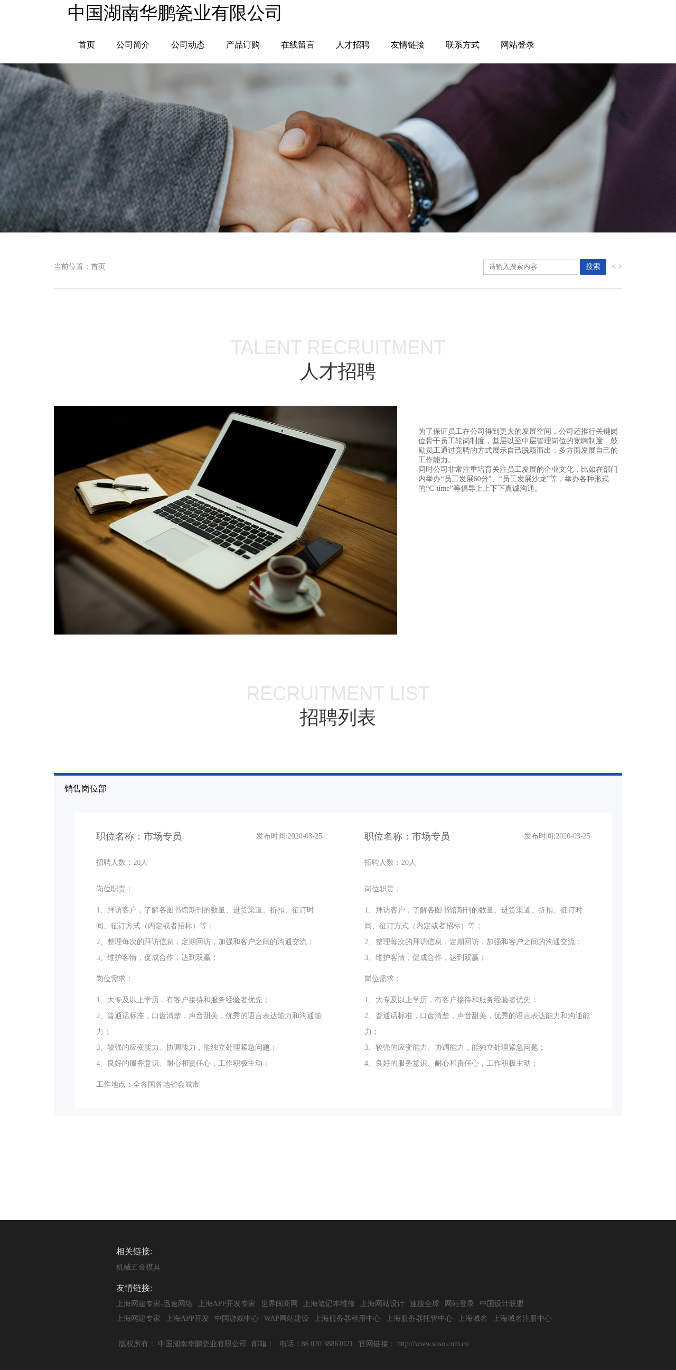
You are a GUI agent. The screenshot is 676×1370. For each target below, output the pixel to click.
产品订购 (243, 44)
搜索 (593, 266)
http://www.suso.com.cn (433, 1344)
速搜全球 (424, 1304)
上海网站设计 (382, 1304)
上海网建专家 (138, 1318)
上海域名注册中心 (522, 1318)
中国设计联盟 (502, 1304)
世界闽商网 (279, 1304)
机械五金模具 (138, 1267)
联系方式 (463, 44)
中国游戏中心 (236, 1318)
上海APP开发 (187, 1318)
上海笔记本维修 (329, 1304)
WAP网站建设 (286, 1318)
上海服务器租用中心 (347, 1318)
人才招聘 (353, 44)
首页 (86, 44)
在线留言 (298, 44)
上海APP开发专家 (227, 1304)
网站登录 (517, 44)
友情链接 (408, 44)
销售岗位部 (343, 950)
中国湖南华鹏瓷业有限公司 (202, 1344)
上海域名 (472, 1318)
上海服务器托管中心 (419, 1318)
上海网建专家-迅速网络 (154, 1304)
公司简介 (133, 44)
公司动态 (188, 44)
